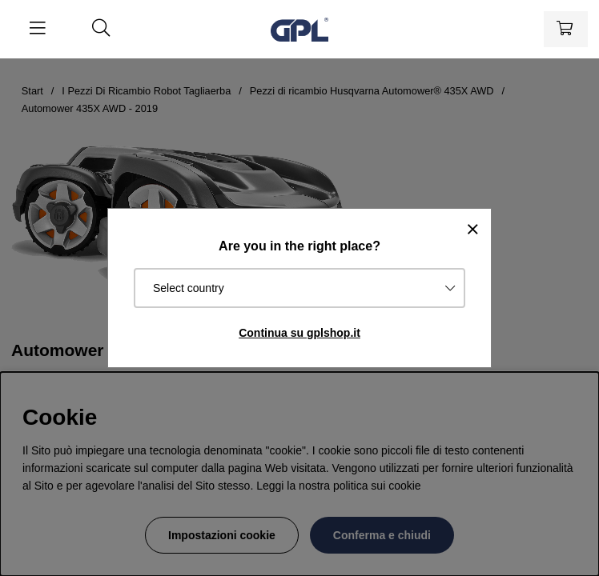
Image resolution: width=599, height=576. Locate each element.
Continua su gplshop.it (299, 332)
